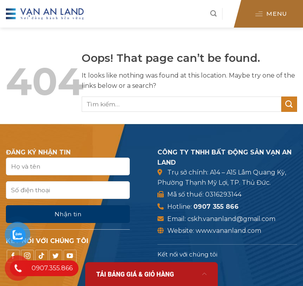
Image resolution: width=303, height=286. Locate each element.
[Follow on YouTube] (81, 256)
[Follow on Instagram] (38, 256)
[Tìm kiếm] (213, 13)
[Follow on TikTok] (53, 256)
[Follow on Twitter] (67, 256)
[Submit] (289, 104)
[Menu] (270, 14)
